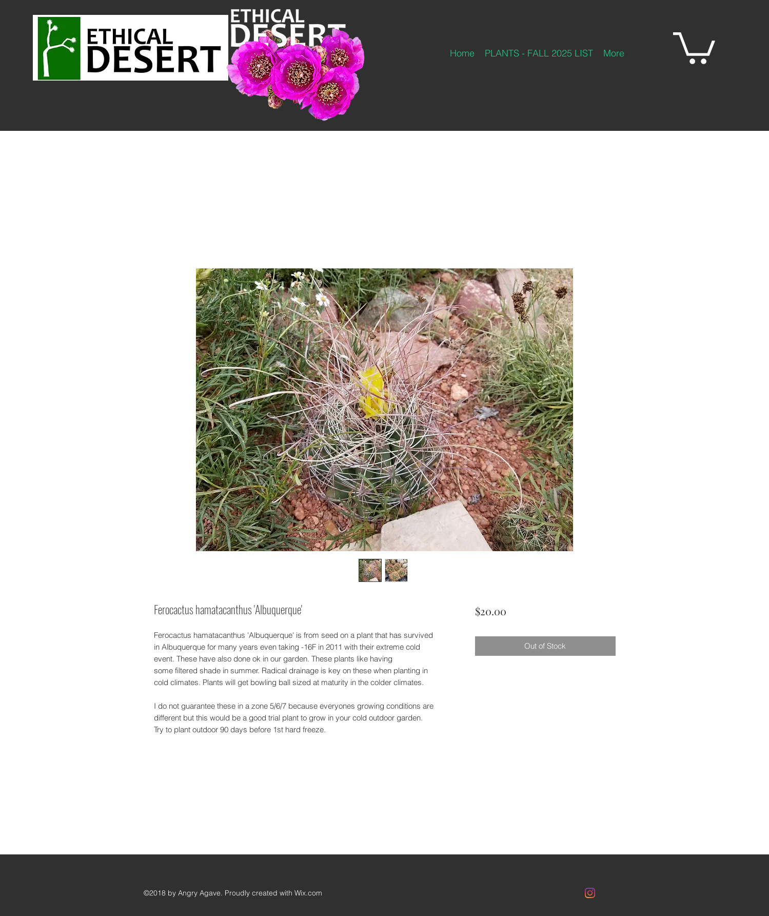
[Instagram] (590, 893)
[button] (694, 46)
